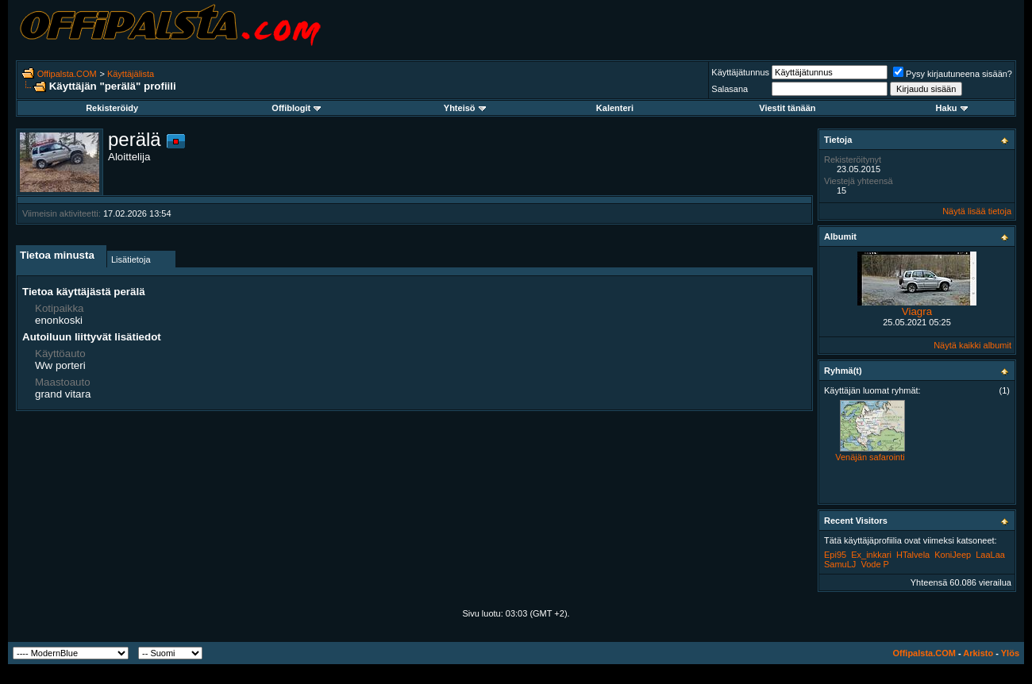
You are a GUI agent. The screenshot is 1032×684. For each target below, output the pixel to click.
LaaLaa (990, 554)
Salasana (729, 89)
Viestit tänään (787, 108)
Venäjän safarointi (869, 457)
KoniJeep (952, 554)
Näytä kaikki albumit (972, 345)
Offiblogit (296, 108)
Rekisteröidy (112, 108)
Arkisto (978, 653)
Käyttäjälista (130, 74)
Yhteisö (465, 108)
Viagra (917, 311)
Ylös (1010, 653)
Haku (952, 108)
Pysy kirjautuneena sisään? (952, 74)
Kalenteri (614, 108)
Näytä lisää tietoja (976, 211)
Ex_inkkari (871, 554)
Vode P (874, 564)
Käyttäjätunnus (740, 72)
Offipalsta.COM (67, 74)
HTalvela (913, 554)
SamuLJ (840, 564)
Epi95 (835, 554)
